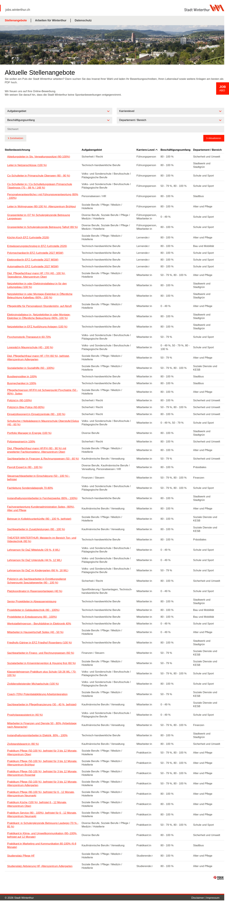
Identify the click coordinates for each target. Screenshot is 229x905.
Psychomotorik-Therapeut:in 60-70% (29, 336)
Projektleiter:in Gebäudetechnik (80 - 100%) (33, 610)
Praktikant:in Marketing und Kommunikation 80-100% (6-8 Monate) (41, 845)
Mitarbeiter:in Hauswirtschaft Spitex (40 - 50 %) (35, 632)
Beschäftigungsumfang (175, 149)
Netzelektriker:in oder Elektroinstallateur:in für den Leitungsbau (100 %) (37, 285)
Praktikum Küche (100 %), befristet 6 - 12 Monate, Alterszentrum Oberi (37, 804)
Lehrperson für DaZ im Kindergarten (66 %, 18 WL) (37, 570)
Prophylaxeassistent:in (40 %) (25, 714)
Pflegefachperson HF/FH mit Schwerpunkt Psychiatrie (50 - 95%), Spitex (42, 392)
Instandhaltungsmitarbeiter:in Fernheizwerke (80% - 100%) (42, 498)
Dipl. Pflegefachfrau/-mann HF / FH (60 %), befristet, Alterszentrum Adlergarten (38, 357)
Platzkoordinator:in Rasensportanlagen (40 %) (34, 591)
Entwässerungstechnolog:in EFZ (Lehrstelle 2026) (37, 246)
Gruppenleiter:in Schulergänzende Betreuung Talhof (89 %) (42, 227)
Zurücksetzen (16, 138)
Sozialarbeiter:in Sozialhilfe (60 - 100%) (30, 367)
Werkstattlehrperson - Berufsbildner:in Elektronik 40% (39, 623)
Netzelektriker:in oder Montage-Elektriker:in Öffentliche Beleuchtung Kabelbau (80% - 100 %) (39, 296)
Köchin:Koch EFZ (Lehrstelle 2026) (28, 237)
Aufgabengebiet (92, 149)
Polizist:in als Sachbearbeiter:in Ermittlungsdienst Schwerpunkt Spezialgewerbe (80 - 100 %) (36, 580)
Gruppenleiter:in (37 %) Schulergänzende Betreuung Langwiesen (38, 217)
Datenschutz (83, 20)
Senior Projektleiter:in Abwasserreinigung (31, 601)
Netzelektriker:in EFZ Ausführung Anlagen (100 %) (37, 326)
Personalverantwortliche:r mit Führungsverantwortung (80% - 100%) (42, 196)
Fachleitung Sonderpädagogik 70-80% (30, 487)
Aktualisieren (214, 138)
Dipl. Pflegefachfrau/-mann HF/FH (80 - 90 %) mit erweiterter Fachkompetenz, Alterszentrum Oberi (36, 450)
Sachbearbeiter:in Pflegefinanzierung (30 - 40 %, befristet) (42, 704)
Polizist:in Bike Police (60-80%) (25, 407)
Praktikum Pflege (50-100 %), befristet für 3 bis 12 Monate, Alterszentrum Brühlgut (42, 763)
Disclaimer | (198, 897)
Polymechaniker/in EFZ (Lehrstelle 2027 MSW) (35, 252)
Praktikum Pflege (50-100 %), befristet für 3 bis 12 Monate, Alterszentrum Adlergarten (42, 783)
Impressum (212, 897)
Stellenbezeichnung (17, 149)
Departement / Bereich (207, 149)
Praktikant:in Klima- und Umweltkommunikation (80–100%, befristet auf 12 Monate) (42, 835)
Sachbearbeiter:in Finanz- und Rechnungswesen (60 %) (40, 652)
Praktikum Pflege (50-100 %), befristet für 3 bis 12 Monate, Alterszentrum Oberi (42, 752)
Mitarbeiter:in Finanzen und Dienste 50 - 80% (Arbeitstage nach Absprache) (42, 725)
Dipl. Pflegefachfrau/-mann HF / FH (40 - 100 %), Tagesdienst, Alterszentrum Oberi (36, 275)
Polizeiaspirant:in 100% (21, 441)
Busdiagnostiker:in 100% (22, 376)
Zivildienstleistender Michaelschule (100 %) (33, 683)
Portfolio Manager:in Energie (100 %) (29, 433)
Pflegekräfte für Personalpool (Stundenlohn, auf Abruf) (39, 306)
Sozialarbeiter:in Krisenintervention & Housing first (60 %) (41, 663)
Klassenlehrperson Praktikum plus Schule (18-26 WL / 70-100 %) (41, 673)
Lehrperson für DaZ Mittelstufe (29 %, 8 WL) (33, 549)
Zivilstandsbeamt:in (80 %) (23, 743)
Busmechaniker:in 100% (21, 383)
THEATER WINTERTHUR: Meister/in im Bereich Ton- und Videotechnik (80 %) (41, 539)
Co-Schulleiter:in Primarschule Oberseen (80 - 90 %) (38, 175)
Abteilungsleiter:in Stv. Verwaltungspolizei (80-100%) (38, 156)
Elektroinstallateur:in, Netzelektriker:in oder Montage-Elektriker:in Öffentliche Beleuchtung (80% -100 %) (39, 316)
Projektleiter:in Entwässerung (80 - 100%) (32, 616)
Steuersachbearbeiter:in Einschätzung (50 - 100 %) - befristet (38, 477)
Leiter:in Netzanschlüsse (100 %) (27, 165)
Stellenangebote (16, 20)
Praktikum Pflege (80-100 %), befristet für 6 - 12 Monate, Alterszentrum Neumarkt (41, 794)
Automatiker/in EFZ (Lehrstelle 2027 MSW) (33, 266)
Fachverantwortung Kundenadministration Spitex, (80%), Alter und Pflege (41, 508)
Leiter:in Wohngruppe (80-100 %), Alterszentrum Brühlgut (41, 206)
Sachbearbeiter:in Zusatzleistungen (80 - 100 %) (36, 529)
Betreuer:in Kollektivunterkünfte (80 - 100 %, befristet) (39, 518)
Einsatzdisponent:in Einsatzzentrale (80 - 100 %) (36, 414)
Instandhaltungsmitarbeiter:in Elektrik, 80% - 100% (37, 735)
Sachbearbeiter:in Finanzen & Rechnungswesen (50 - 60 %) (43, 458)
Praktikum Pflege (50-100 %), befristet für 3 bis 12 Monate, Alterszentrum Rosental (42, 773)
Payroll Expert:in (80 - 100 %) (24, 467)
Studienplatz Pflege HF (21, 855)
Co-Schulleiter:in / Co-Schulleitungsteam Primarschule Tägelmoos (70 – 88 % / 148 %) (39, 186)
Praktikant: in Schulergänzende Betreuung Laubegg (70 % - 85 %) (42, 825)
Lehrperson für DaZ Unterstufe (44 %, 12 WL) (34, 560)
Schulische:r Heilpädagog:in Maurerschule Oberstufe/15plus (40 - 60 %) (43, 422)
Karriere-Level (146, 149)
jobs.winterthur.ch (17, 9)
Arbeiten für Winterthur (50, 20)
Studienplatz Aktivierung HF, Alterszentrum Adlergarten (39, 866)
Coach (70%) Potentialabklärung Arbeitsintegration (37, 694)
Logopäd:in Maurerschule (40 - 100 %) (30, 347)
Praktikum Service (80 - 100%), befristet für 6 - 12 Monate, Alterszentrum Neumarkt (42, 814)
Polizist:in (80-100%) (19, 400)
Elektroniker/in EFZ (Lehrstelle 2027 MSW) (32, 259)
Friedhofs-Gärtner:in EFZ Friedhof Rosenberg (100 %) (39, 642)
